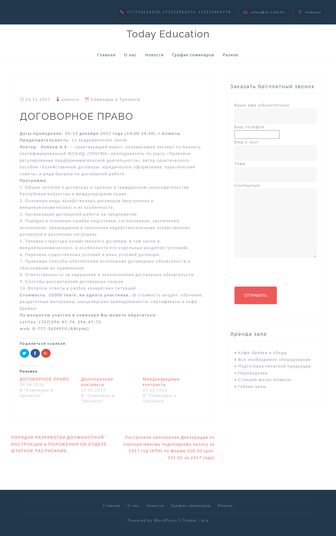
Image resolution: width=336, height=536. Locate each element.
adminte (71, 99)
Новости (154, 54)
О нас (130, 54)
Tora (204, 520)
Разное (231, 54)
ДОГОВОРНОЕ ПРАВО (44, 379)
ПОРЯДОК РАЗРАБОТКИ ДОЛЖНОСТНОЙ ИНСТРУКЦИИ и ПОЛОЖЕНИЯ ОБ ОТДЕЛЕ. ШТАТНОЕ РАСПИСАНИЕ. (59, 444)
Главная (106, 54)
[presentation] (276, 274)
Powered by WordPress (152, 520)
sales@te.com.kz (267, 12)
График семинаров (193, 54)
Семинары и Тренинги (115, 99)
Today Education (168, 34)
